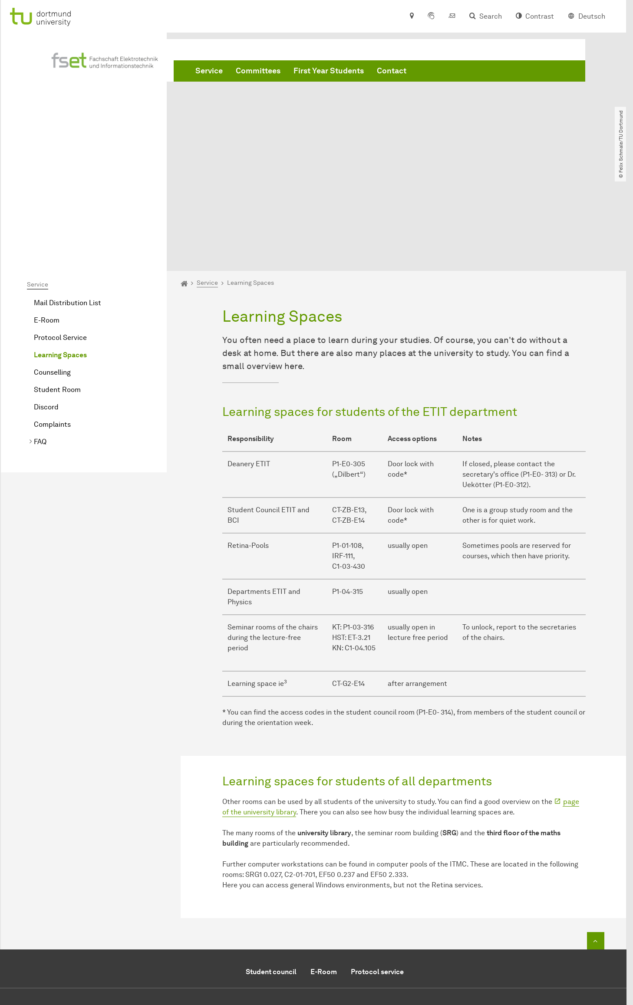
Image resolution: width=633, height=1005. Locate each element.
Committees (258, 71)
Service (209, 71)
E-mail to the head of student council (392, 931)
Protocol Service (60, 238)
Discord (46, 307)
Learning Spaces (60, 255)
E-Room (46, 221)
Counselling (52, 273)
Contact (391, 71)
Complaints (52, 325)
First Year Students (328, 71)
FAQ (40, 342)
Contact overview (360, 944)
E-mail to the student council (378, 918)
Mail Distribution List (67, 203)
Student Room (57, 290)
